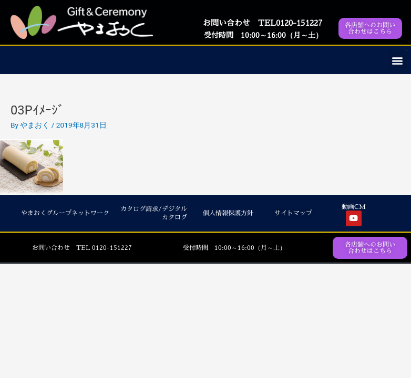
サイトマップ (293, 212)
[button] (397, 60)
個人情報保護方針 (228, 212)
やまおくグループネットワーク (65, 212)
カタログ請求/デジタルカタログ (153, 213)
